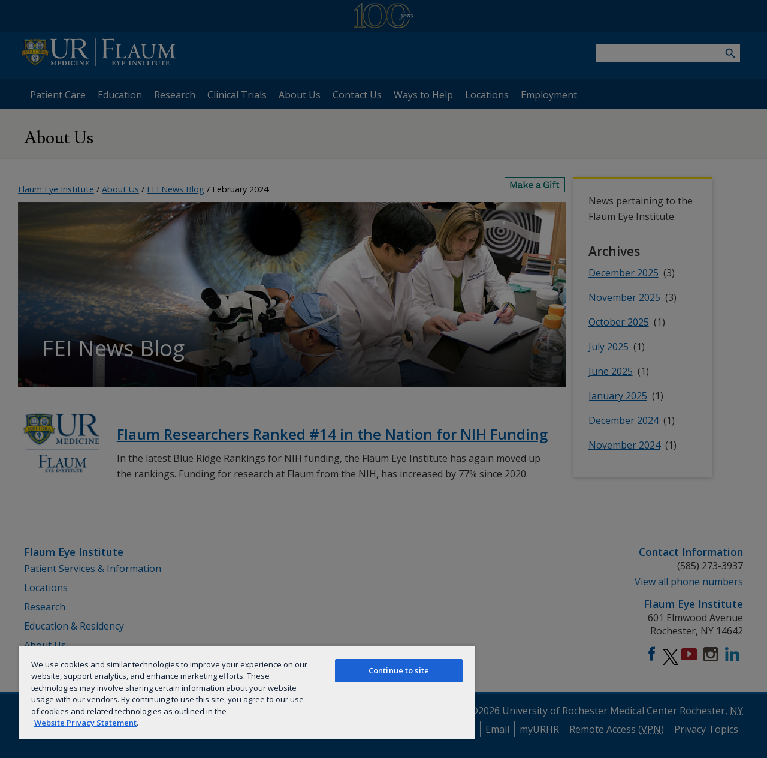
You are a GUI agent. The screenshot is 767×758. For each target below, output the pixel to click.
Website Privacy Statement (85, 722)
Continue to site (399, 670)
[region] (247, 692)
